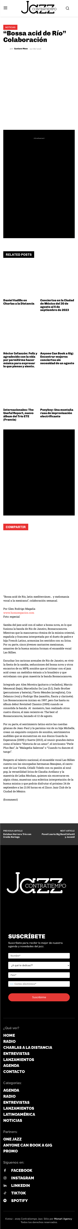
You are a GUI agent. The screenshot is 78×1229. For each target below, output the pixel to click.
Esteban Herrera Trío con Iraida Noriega (17, 835)
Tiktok (18, 1193)
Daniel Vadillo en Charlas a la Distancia (18, 301)
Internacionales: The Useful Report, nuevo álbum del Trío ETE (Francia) (18, 414)
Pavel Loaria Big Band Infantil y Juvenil (58, 835)
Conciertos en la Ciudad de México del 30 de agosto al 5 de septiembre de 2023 (57, 305)
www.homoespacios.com (18, 612)
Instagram (22, 1178)
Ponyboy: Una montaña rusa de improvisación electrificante (56, 413)
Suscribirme (39, 997)
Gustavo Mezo (21, 49)
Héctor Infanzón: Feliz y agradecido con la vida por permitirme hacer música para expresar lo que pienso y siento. (20, 360)
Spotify (19, 1200)
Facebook (21, 1170)
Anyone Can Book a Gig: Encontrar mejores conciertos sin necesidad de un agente (57, 358)
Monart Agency (63, 1218)
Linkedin (20, 1185)
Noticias (10, 27)
